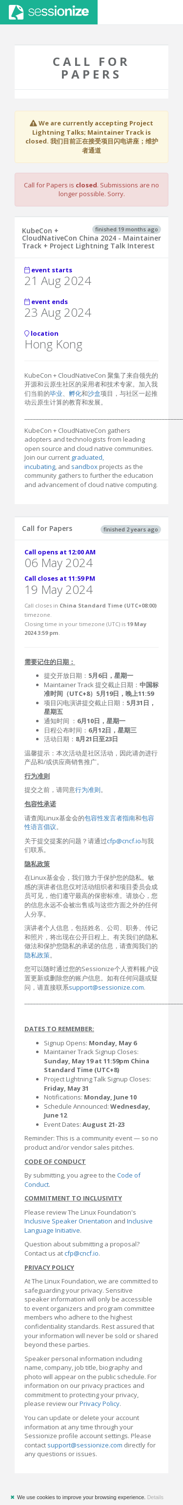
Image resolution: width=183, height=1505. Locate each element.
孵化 (75, 393)
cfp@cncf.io (124, 840)
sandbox (84, 466)
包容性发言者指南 (109, 818)
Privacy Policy (100, 1403)
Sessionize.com (49, 12)
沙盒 (94, 393)
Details (155, 1497)
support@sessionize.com (106, 987)
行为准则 (88, 789)
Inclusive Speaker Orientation (68, 1221)
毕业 (56, 393)
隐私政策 (37, 955)
